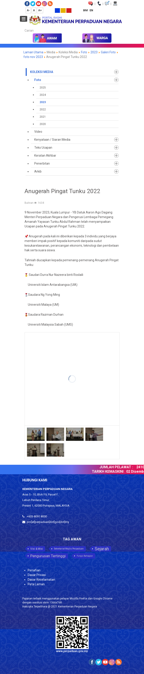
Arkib (38, 171)
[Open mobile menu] (23, 19)
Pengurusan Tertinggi (48, 556)
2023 (94, 52)
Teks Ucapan (43, 147)
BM (85, 10)
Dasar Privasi (37, 575)
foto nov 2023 (33, 57)
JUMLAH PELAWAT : (117, 467)
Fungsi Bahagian (85, 556)
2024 (43, 94)
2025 (43, 87)
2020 (43, 124)
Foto (84, 52)
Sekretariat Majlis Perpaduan (69, 548)
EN (91, 10)
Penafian (34, 570)
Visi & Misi (36, 548)
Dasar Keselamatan (41, 579)
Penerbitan (42, 163)
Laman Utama (33, 52)
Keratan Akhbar (45, 155)
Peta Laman (36, 584)
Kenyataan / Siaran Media (52, 139)
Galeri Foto (108, 52)
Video (38, 131)
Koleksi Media (41, 72)
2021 (43, 116)
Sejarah (102, 548)
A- (28, 10)
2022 (43, 109)
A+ (40, 10)
